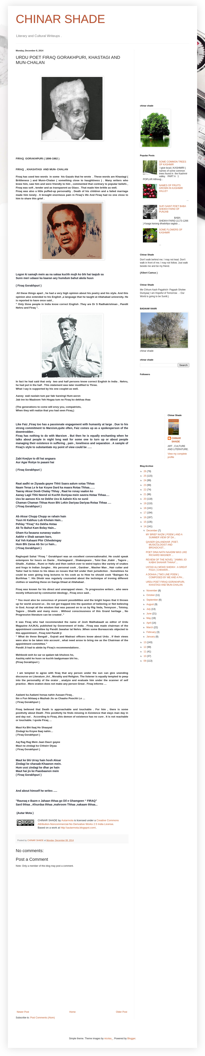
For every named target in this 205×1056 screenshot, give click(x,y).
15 (145, 522)
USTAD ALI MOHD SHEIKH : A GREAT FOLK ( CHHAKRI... (166, 568)
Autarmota (67, 820)
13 (145, 642)
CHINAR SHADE (60, 19)
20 (145, 498)
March (150, 627)
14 (145, 526)
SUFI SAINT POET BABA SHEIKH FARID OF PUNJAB (172, 209)
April (149, 622)
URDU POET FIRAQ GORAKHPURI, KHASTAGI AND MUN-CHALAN (165, 583)
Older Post (121, 1012)
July (148, 609)
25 (145, 475)
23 (145, 485)
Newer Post (23, 1012)
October (151, 595)
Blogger (131, 1038)
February (151, 632)
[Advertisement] (72, 981)
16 (145, 517)
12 (145, 647)
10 (145, 656)
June (149, 613)
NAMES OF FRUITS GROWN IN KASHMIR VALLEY (171, 188)
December (152, 530)
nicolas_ (108, 1038)
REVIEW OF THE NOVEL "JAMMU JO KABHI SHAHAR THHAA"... (166, 561)
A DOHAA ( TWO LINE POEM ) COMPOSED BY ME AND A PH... (165, 576)
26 (145, 471)
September (152, 599)
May (149, 618)
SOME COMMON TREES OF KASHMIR (172, 163)
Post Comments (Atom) (42, 1017)
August (150, 604)
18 (145, 508)
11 (145, 651)
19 (145, 503)
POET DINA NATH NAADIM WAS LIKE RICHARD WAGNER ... (166, 553)
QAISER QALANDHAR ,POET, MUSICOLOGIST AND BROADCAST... (162, 545)
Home (72, 1012)
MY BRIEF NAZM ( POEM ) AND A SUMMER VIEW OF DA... (164, 536)
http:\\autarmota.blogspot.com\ (78, 827)
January (151, 636)
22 (145, 489)
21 (145, 494)
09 (145, 660)
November (152, 590)
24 (145, 480)
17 (145, 512)
